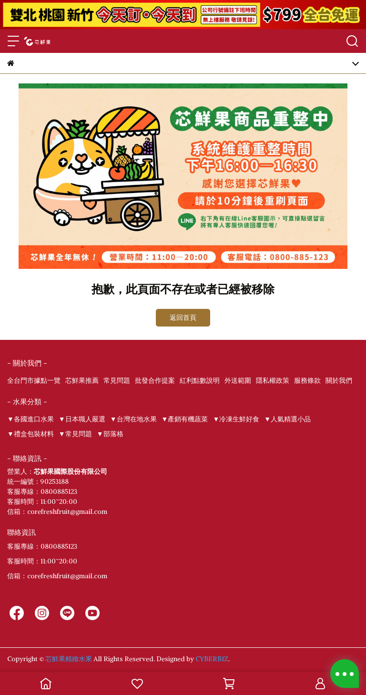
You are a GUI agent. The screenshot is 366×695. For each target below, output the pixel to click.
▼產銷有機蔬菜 (185, 419)
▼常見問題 (75, 433)
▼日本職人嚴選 (82, 419)
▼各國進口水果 (30, 419)
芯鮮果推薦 (82, 380)
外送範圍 (237, 380)
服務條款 (307, 380)
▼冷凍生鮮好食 (236, 419)
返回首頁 (183, 317)
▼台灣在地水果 (133, 419)
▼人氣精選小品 (287, 419)
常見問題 (116, 380)
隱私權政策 (272, 380)
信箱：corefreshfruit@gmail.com (57, 576)
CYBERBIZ (211, 658)
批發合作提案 (155, 380)
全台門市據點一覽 (34, 380)
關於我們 (338, 380)
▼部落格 (110, 433)
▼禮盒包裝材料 (30, 433)
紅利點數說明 (200, 380)
